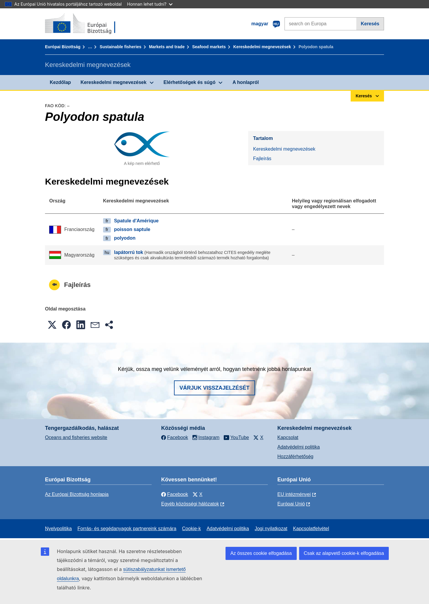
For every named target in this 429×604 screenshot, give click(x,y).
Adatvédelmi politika (298, 447)
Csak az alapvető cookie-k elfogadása (344, 553)
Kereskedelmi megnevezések (262, 46)
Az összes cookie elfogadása (261, 553)
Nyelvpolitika (58, 528)
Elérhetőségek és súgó (189, 82)
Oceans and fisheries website (76, 437)
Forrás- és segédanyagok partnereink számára (126, 528)
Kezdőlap (60, 82)
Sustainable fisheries (121, 46)
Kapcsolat (287, 437)
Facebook (174, 494)
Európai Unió (291, 503)
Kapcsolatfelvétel (311, 528)
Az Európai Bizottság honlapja (76, 494)
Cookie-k (191, 528)
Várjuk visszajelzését (214, 388)
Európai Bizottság (62, 46)
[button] (52, 325)
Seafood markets (209, 46)
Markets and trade (167, 46)
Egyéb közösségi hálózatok (190, 503)
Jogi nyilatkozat (271, 528)
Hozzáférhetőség (295, 456)
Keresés (370, 23)
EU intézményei (294, 494)
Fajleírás (262, 158)
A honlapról (245, 82)
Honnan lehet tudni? (149, 4)
